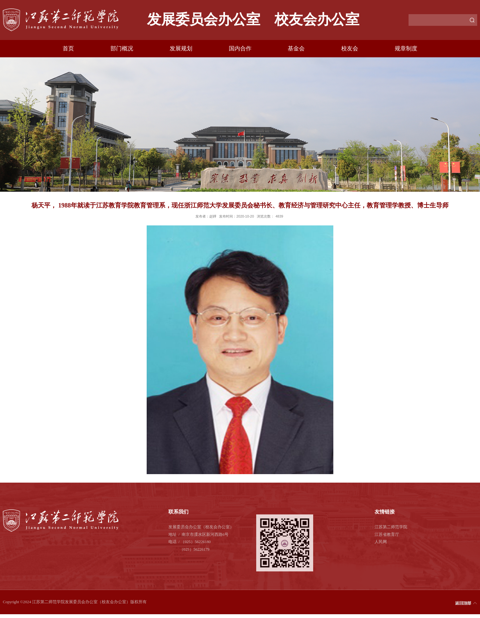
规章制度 (406, 48)
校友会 (349, 48)
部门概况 (121, 48)
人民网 (381, 542)
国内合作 (240, 48)
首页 (68, 48)
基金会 (296, 48)
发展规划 (181, 48)
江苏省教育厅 (387, 534)
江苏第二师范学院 (391, 527)
